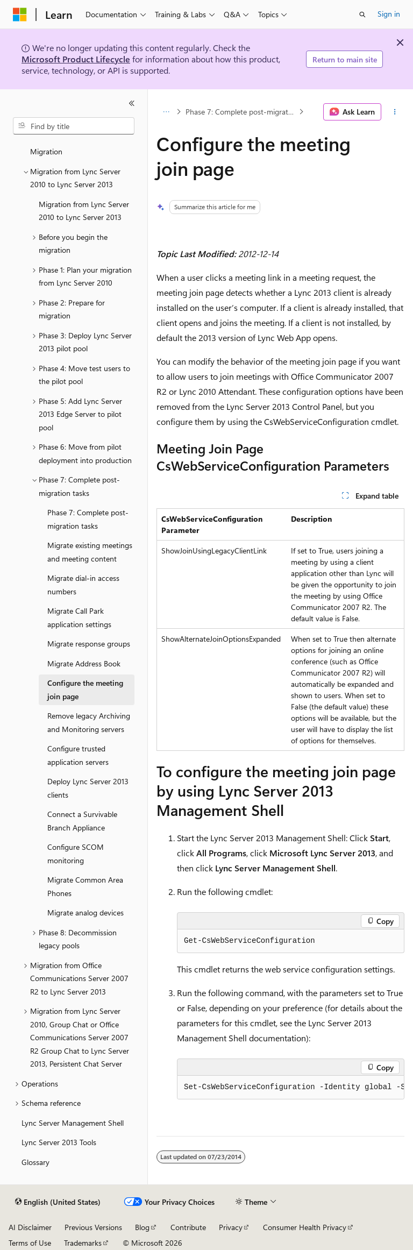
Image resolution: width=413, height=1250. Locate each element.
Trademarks (83, 1243)
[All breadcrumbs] (165, 111)
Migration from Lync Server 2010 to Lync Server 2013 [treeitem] (84, 211)
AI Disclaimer (30, 1227)
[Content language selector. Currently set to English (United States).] (58, 1202)
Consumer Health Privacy (304, 1227)
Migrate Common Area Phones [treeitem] (85, 886)
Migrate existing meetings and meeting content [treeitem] (89, 552)
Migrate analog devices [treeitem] (85, 912)
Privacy (231, 1227)
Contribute (188, 1227)
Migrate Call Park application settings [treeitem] (79, 617)
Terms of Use (30, 1243)
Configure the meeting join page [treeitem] (85, 689)
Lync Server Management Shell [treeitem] (73, 1123)
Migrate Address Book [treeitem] (83, 663)
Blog (142, 1227)
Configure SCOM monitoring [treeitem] (75, 853)
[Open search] (362, 14)
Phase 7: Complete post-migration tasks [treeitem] (88, 519)
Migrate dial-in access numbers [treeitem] (83, 584)
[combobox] (73, 125)
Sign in (389, 14)
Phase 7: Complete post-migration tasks (241, 111)
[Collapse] (131, 103)
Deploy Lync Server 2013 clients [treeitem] (88, 788)
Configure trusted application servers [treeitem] (78, 755)
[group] (290, 1087)
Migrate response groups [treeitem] (88, 643)
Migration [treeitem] (46, 151)
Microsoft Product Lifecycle (76, 59)
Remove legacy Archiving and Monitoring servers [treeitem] (88, 722)
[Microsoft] (20, 15)
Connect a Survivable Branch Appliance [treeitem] (82, 821)
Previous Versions (93, 1227)
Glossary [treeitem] (35, 1162)
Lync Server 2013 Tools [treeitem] (59, 1142)
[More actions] (395, 111)
